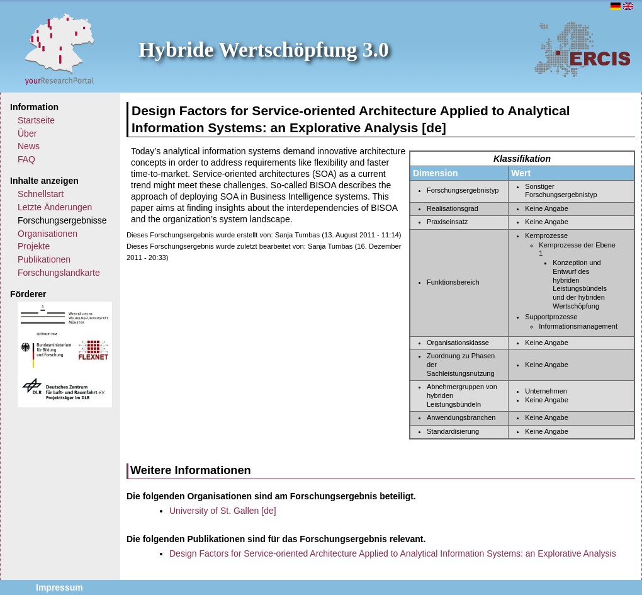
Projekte (34, 246)
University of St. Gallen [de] (222, 511)
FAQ (26, 159)
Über (27, 133)
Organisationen (47, 234)
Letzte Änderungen (55, 207)
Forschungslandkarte (59, 273)
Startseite (36, 120)
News (29, 146)
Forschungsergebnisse (62, 220)
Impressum (59, 587)
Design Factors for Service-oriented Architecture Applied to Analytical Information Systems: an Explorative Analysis (392, 553)
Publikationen (44, 259)
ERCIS (582, 48)
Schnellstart (41, 194)
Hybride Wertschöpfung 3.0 (263, 49)
